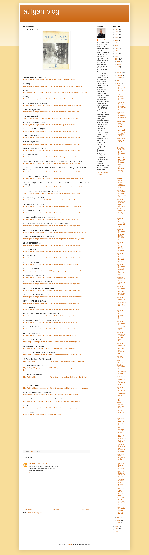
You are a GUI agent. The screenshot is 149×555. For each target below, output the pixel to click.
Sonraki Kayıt (28, 509)
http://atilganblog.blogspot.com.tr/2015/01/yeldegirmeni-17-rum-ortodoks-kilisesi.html (52, 206)
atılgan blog (41, 11)
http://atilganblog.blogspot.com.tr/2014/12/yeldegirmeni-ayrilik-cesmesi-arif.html (51, 118)
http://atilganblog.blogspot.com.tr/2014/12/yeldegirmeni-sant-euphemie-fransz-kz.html (52, 172)
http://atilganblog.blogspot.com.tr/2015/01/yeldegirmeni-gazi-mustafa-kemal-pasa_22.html (53, 239)
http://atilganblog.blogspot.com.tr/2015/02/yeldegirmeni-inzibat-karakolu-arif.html (50, 335)
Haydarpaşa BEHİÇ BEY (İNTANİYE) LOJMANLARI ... (121, 161)
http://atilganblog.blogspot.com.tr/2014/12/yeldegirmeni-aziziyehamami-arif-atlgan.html (52, 157)
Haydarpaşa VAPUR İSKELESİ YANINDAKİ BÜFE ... (121, 106)
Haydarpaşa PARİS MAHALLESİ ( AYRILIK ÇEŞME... (121, 439)
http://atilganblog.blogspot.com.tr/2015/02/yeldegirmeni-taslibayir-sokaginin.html (50, 322)
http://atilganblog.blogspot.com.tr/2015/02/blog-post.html (42, 414)
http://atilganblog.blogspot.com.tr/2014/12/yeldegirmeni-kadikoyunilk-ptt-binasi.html (51, 150)
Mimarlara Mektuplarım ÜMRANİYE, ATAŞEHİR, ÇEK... (120, 269)
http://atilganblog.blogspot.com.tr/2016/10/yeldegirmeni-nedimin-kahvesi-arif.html (55, 377)
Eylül (118, 69)
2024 (117, 34)
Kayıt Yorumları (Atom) (35, 513)
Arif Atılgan (102, 39)
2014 (117, 526)
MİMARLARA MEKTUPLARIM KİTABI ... (120, 124)
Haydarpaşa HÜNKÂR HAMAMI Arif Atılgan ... (120, 170)
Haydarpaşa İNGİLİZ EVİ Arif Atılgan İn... (120, 466)
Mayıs (119, 80)
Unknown (32, 463)
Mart (118, 517)
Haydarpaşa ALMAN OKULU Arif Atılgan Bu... (120, 492)
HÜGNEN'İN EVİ (120, 399)
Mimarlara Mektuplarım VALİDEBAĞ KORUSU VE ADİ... (121, 369)
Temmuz (119, 75)
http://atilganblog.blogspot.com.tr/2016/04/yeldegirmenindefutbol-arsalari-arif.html (52, 355)
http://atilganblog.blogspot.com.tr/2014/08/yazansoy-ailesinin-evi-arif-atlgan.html (50, 277)
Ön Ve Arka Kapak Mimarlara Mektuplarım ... (120, 151)
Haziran (119, 78)
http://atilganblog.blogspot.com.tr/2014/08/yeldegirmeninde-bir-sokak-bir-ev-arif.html (51, 264)
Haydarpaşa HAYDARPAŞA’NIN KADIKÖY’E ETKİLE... (121, 511)
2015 (117, 59)
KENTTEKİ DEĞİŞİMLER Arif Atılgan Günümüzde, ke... (120, 183)
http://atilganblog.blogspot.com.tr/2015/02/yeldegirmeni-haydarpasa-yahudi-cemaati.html (53, 187)
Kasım (119, 64)
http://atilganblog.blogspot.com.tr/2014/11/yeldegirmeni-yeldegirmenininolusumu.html (52, 105)
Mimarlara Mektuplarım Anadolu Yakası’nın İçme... (120, 280)
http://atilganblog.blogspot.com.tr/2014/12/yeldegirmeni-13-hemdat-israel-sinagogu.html (53, 178)
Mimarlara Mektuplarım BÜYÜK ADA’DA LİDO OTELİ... (120, 337)
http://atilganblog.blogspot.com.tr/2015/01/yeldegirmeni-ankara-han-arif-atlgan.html (51, 258)
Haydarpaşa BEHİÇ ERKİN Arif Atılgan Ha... (120, 421)
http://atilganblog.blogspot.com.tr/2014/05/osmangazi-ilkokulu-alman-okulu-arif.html (51, 219)
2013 (117, 529)
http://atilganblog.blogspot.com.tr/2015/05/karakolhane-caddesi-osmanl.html (50, 348)
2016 (117, 56)
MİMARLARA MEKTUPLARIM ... (120, 142)
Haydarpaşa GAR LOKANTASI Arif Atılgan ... (121, 115)
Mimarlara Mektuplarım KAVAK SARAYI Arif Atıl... (121, 193)
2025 (117, 32)
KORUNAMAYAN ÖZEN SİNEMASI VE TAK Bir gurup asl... (120, 501)
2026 (117, 29)
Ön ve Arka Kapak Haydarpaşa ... (120, 413)
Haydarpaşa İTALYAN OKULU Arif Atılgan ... (120, 474)
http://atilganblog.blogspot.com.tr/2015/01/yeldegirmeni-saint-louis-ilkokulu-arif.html (51, 213)
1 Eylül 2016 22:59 (41, 463)
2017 (117, 54)
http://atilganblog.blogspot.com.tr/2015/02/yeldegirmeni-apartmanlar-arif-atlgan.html (51, 284)
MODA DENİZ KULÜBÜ (120, 361)
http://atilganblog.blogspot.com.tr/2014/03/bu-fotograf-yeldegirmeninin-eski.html (51, 401)
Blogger (69, 544)
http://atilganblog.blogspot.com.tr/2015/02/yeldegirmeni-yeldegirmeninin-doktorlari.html (52, 297)
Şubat (119, 520)
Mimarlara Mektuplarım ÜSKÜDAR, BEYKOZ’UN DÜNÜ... (120, 246)
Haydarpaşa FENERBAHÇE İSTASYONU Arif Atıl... (120, 448)
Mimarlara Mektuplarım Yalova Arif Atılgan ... (120, 212)
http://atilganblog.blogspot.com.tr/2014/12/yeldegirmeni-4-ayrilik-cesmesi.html (49, 125)
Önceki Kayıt (85, 509)
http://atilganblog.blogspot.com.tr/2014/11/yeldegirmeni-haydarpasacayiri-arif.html (51, 112)
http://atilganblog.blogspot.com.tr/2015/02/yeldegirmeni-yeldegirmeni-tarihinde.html (51, 290)
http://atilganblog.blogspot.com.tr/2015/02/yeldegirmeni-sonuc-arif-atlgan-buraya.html (52, 408)
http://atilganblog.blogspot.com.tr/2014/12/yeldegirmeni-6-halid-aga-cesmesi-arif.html (52, 137)
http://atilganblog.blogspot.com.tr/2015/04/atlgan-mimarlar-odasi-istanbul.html (49, 79)
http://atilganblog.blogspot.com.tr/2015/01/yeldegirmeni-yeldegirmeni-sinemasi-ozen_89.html (54, 232)
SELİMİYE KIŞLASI (119, 357)
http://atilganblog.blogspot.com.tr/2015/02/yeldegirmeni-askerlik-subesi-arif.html (50, 329)
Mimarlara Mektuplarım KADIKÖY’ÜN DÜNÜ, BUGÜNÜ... (120, 291)
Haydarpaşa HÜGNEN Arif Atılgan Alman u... (120, 430)
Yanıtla (31, 473)
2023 (117, 37)
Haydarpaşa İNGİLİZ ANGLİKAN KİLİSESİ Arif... (120, 457)
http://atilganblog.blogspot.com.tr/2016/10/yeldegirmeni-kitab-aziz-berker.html (53, 361)
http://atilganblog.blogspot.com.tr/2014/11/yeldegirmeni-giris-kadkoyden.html (49, 99)
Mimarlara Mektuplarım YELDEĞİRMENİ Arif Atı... (120, 326)
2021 (117, 43)
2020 (117, 45)
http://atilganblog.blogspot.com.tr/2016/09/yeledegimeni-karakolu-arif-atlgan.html (52, 342)
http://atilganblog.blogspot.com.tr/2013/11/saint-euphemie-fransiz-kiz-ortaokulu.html (51, 163)
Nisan (119, 83)
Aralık (119, 61)
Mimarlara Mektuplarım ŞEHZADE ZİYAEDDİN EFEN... (120, 257)
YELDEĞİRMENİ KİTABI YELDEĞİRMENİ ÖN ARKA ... (120, 132)
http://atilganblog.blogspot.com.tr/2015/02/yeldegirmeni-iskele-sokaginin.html (49, 316)
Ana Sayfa (56, 509)
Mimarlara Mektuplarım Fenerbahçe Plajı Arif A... (121, 315)
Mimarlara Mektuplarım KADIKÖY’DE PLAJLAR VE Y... (120, 348)
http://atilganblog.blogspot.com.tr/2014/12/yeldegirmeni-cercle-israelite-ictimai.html (52, 193)
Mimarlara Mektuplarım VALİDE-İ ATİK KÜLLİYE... (120, 203)
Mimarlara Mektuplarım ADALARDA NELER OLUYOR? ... (121, 302)
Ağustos (119, 72)
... (117, 176)
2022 (117, 40)
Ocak (118, 523)
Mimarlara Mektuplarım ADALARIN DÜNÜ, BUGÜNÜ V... (120, 234)
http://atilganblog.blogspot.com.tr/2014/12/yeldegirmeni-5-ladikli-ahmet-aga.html (50, 131)
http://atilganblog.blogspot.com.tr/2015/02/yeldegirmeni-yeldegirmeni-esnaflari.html (51, 303)
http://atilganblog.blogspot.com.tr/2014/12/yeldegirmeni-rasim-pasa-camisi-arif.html (51, 144)
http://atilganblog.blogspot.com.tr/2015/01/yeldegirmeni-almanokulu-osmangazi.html (51, 226)
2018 (117, 51)
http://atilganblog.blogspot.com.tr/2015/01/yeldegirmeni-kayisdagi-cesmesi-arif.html (51, 245)
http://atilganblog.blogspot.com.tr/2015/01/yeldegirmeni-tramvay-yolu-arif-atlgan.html (52, 251)
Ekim (118, 67)
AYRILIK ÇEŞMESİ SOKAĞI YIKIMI (120, 405)
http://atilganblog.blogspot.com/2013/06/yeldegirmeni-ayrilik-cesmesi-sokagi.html (50, 200)
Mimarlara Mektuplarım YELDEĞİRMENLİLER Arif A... (120, 223)
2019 (117, 48)
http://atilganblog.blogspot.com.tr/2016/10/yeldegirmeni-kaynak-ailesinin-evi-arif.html (53, 271)
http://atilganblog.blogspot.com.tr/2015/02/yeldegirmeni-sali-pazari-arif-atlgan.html (51, 309)
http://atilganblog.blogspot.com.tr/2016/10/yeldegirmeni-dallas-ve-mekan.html (51, 395)
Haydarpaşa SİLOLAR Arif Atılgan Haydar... (120, 97)
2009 (117, 532)
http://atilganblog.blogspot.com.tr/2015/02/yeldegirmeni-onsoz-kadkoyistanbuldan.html (52, 86)
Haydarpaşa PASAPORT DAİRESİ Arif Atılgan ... (121, 89)
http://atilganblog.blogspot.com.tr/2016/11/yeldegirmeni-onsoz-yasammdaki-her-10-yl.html (55, 92)
